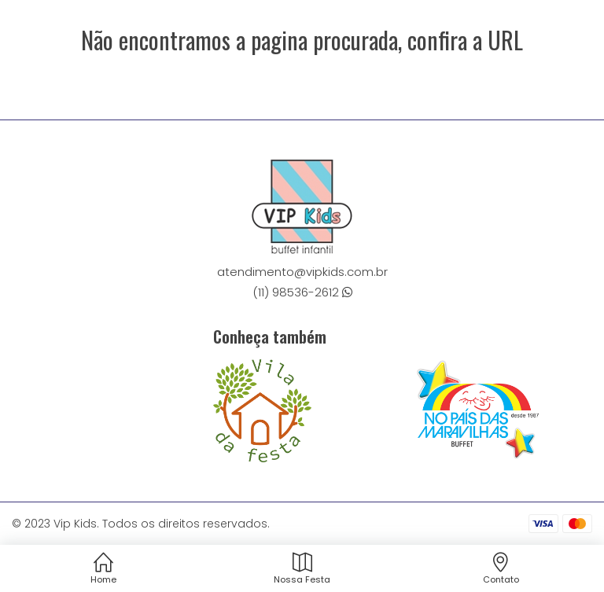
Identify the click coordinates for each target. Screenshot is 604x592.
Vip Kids (75, 523)
